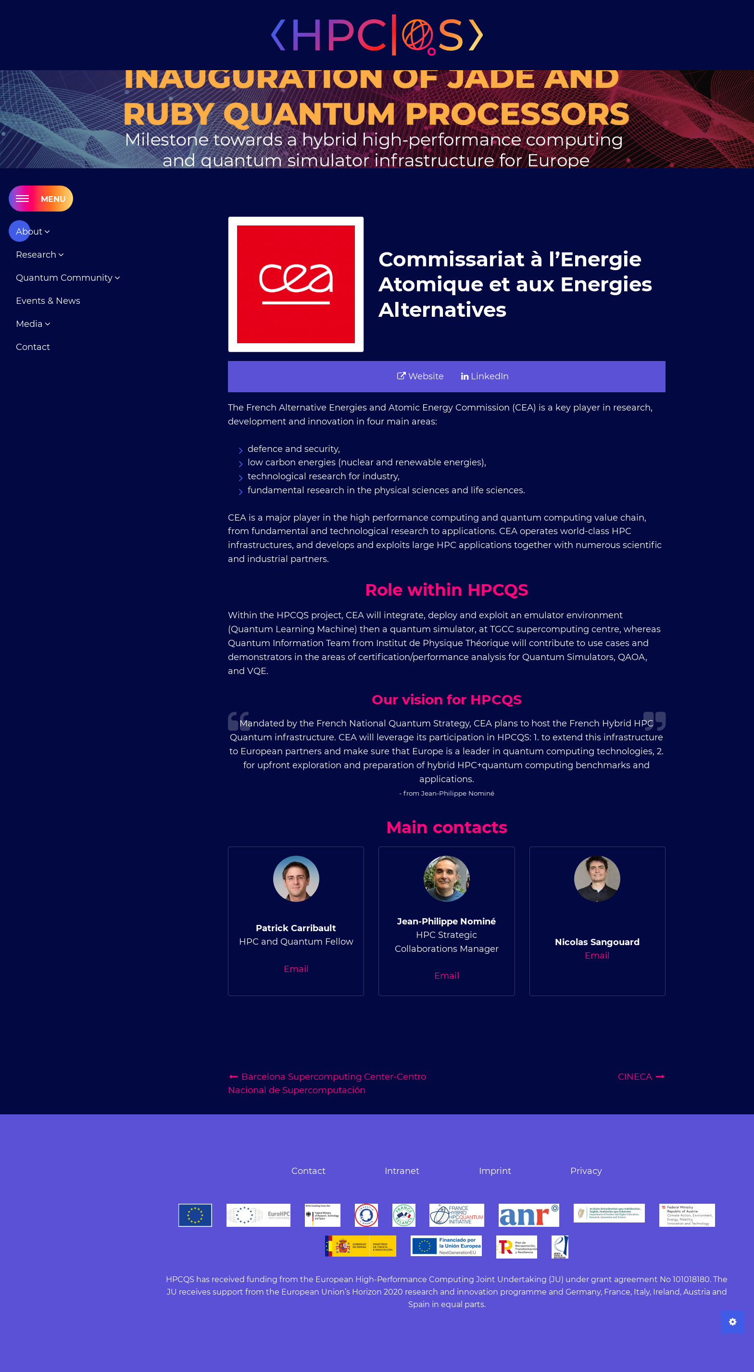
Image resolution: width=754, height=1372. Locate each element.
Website (420, 376)
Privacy (586, 1171)
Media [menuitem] (30, 324)
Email (296, 969)
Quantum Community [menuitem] (65, 278)
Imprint (495, 1171)
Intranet (402, 1171)
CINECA (642, 1077)
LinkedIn (485, 376)
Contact (308, 1171)
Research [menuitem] (37, 254)
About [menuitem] (30, 231)
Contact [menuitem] (33, 347)
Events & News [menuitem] (48, 301)
